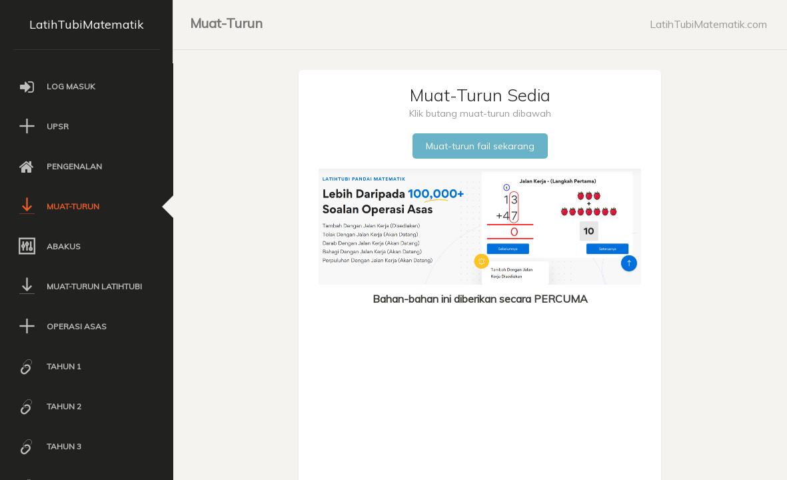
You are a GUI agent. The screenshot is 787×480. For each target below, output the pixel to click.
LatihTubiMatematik (86, 24)
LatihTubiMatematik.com (708, 24)
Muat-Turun (226, 23)
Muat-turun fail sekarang (480, 146)
